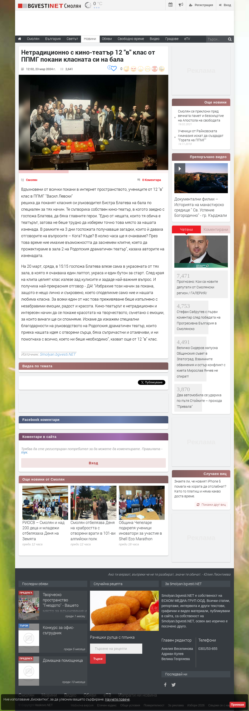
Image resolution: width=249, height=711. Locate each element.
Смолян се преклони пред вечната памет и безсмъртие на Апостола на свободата (201, 115)
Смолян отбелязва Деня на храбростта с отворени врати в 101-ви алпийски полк (93, 530)
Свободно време (131, 38)
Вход (93, 463)
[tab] (186, 231)
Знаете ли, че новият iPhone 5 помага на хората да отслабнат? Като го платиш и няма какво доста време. (200, 488)
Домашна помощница (63, 660)
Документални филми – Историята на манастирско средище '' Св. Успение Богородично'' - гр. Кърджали (200, 207)
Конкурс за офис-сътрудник (58, 630)
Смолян (31, 180)
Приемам (237, 704)
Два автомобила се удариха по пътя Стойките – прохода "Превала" (199, 401)
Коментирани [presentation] (216, 229)
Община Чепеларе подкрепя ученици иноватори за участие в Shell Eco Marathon (140, 530)
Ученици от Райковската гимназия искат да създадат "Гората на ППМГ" (200, 135)
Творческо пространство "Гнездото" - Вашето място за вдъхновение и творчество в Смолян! (65, 605)
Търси (97, 659)
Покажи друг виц (211, 504)
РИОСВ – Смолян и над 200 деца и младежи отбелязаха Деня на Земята (43, 530)
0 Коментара (151, 180)
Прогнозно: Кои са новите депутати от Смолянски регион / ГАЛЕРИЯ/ (197, 287)
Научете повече (117, 699)
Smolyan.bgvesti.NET (57, 354)
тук (24, 452)
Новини (90, 38)
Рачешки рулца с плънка (112, 637)
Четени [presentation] (186, 229)
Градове (171, 38)
